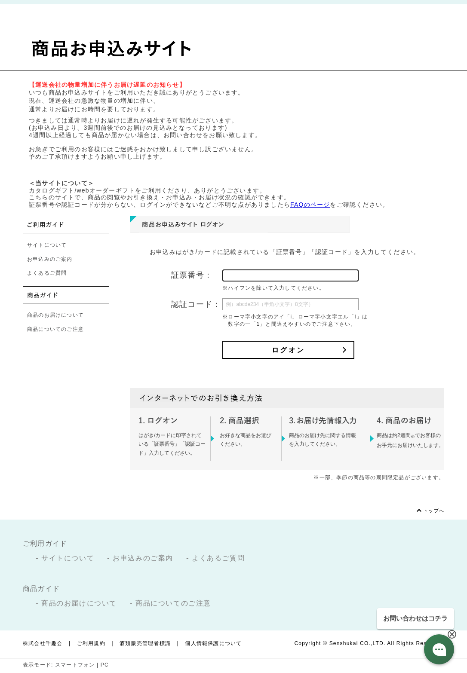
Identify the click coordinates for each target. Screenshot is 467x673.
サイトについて (47, 245)
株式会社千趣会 (42, 643)
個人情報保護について (213, 643)
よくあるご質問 (47, 273)
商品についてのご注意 (55, 329)
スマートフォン (75, 665)
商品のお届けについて (55, 315)
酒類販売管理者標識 (145, 643)
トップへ (433, 510)
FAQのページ (310, 204)
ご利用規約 (91, 643)
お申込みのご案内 (50, 259)
